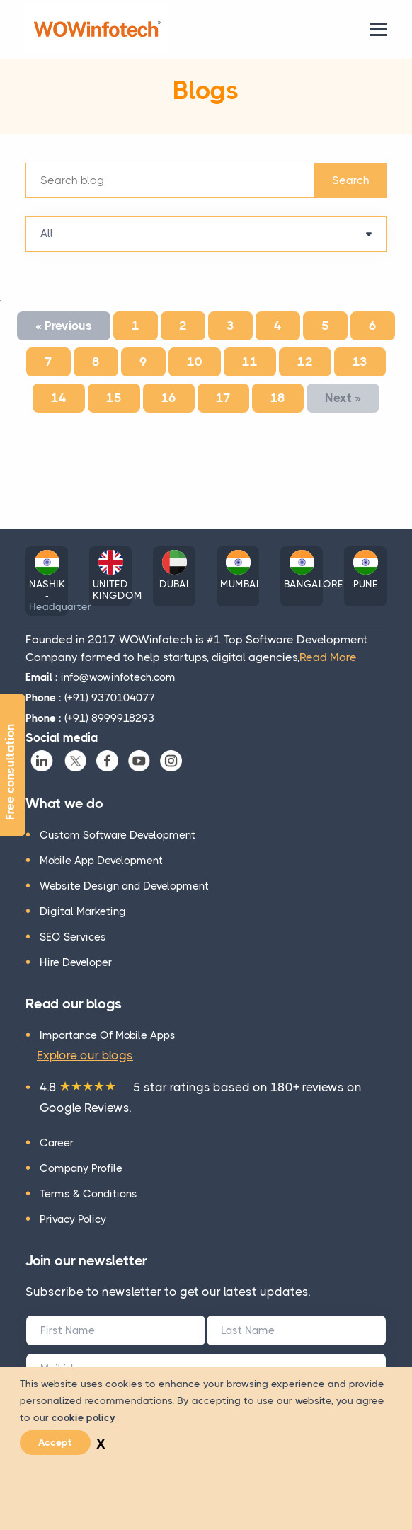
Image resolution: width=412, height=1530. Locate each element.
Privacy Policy (73, 1219)
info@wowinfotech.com (100, 677)
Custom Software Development (117, 835)
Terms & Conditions (88, 1193)
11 (250, 362)
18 (277, 398)
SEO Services (73, 937)
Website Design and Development (124, 886)
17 (223, 398)
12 (305, 362)
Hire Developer (76, 962)
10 (194, 362)
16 (168, 398)
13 (360, 362)
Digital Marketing (83, 911)
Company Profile (81, 1168)
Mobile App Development (101, 860)
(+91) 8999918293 (89, 718)
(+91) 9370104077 (90, 697)
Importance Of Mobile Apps (108, 1035)
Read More (328, 657)
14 (59, 398)
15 (114, 398)
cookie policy (83, 1417)
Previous (63, 325)
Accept (55, 1442)
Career (57, 1143)
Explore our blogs (85, 1055)
